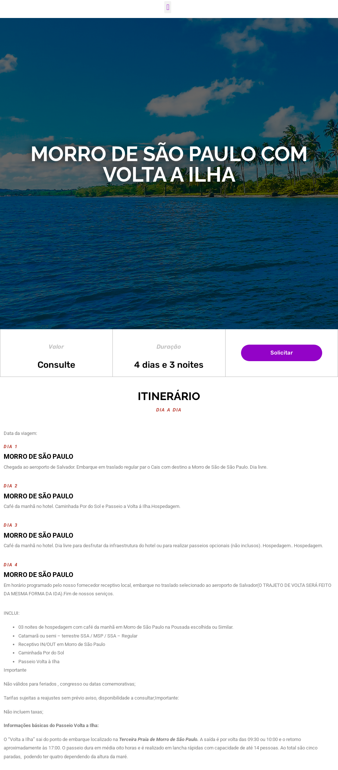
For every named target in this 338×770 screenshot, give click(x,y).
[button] (167, 7)
